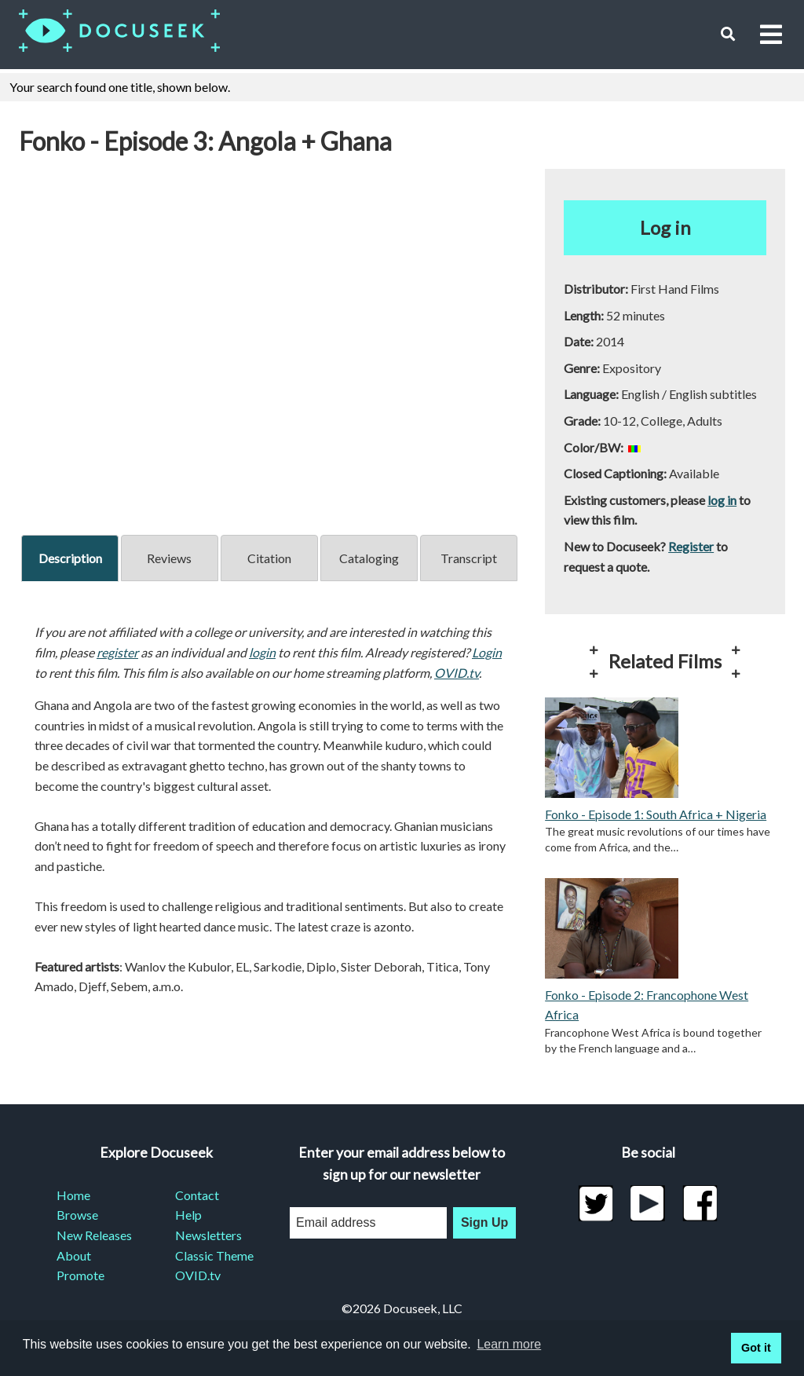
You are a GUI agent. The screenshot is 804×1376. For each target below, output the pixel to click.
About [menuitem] (74, 1255)
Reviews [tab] (169, 558)
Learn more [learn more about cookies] (509, 1344)
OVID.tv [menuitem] (198, 1275)
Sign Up (484, 1222)
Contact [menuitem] (197, 1195)
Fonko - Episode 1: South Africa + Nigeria (655, 814)
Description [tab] (70, 558)
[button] (727, 34)
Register (691, 546)
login (262, 652)
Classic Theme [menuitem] (214, 1255)
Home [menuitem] (73, 1195)
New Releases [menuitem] (94, 1235)
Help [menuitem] (188, 1214)
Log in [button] (665, 227)
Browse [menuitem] (77, 1214)
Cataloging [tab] (369, 558)
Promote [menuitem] (80, 1275)
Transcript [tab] (468, 558)
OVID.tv (456, 672)
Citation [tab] (269, 558)
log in (721, 499)
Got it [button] (756, 1347)
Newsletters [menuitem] (208, 1235)
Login (487, 652)
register (117, 652)
